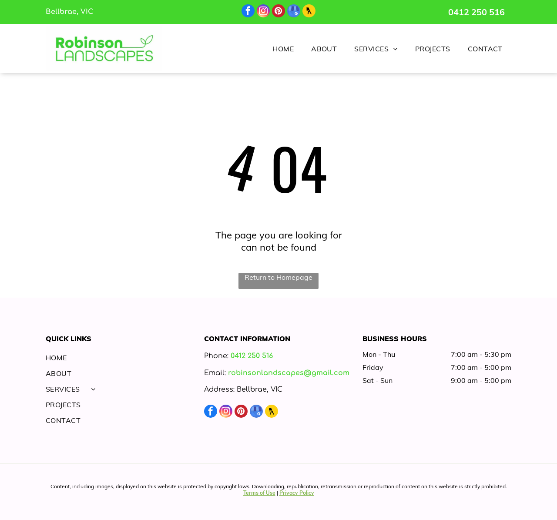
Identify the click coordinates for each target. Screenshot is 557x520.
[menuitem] (283, 48)
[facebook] (248, 12)
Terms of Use (259, 493)
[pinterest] (278, 12)
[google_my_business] (293, 12)
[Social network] (308, 12)
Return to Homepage (278, 277)
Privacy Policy (296, 493)
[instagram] (263, 12)
